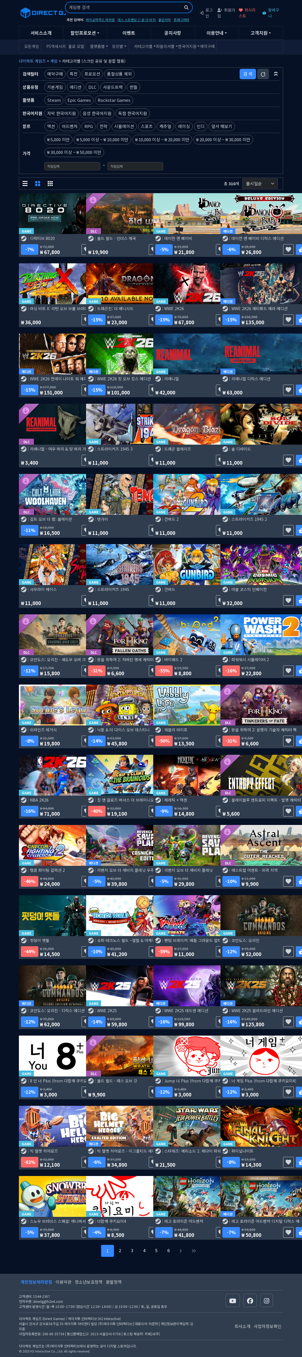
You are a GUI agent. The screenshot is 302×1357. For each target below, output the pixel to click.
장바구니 (270, 13)
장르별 (117, 46)
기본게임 (55, 87)
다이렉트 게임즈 (32, 61)
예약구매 (207, 46)
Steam (54, 100)
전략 (104, 126)
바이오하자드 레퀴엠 (100, 19)
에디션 (76, 87)
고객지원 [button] (259, 32)
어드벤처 (70, 126)
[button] (276, 74)
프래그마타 (181, 19)
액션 (51, 126)
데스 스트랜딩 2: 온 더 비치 (136, 19)
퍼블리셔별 (163, 46)
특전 (74, 74)
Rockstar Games (114, 100)
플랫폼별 (97, 46)
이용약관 (63, 1282)
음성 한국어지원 (97, 113)
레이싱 (184, 126)
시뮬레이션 (124, 126)
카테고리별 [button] (141, 46)
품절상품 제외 (119, 74)
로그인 (206, 13)
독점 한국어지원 (132, 113)
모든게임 (31, 46)
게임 (54, 61)
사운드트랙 (113, 87)
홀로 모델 (75, 46)
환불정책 (114, 1282)
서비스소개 (41, 32)
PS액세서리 (53, 46)
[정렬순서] (260, 183)
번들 (133, 87)
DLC (92, 87)
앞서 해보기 (221, 126)
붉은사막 (164, 19)
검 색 (247, 74)
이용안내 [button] (215, 32)
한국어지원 (185, 46)
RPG (88, 126)
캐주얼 (165, 126)
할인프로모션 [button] (83, 32)
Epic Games (79, 100)
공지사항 (172, 32)
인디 (201, 126)
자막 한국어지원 (61, 113)
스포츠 (147, 126)
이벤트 (128, 32)
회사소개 (242, 1326)
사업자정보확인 (267, 1326)
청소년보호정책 (88, 1282)
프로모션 (92, 74)
